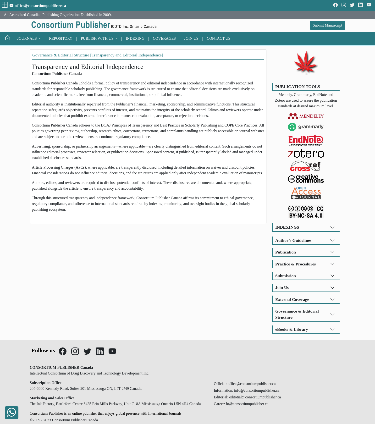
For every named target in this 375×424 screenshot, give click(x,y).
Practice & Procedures (295, 264)
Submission (285, 275)
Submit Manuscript (327, 25)
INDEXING (135, 38)
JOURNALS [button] (27, 38)
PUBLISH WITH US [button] (98, 38)
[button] (5, 6)
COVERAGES (164, 38)
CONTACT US (218, 38)
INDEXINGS (287, 227)
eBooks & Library (291, 329)
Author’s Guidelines (293, 240)
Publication (285, 252)
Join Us (282, 287)
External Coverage (292, 299)
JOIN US (191, 38)
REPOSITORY (60, 38)
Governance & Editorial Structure (297, 314)
